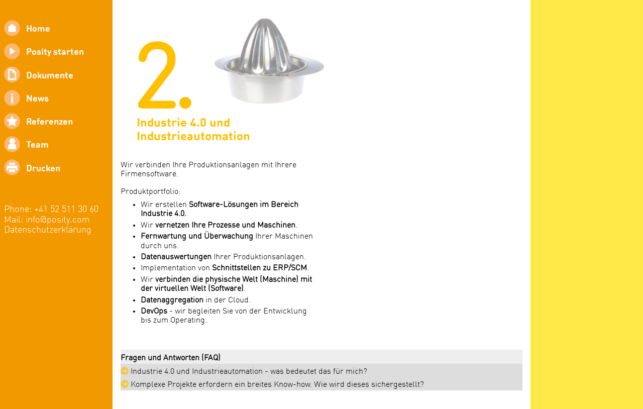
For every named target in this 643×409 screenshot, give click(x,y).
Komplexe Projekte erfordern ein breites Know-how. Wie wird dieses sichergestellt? (272, 384)
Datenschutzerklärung (47, 230)
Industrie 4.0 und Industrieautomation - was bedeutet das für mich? (244, 371)
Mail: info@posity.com (47, 220)
